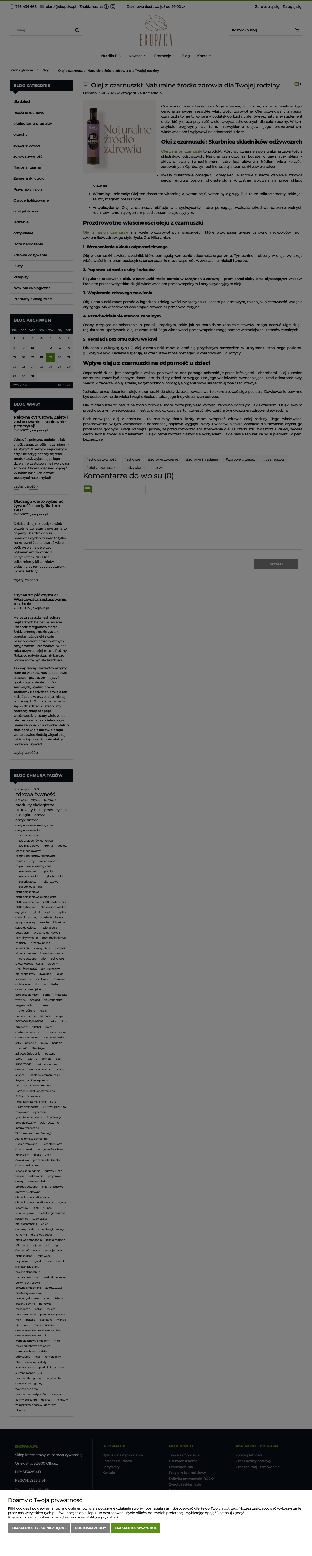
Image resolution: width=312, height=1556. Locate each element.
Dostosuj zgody (90, 1528)
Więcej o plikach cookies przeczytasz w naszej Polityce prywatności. (65, 1517)
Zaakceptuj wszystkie (135, 1528)
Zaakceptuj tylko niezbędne (39, 1528)
